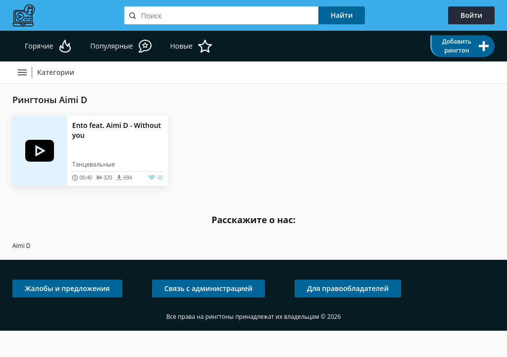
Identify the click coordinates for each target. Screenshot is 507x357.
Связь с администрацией (208, 288)
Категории (55, 72)
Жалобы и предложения (67, 288)
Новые (181, 46)
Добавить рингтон (456, 46)
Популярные (111, 46)
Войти (471, 15)
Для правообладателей (348, 288)
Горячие (39, 46)
